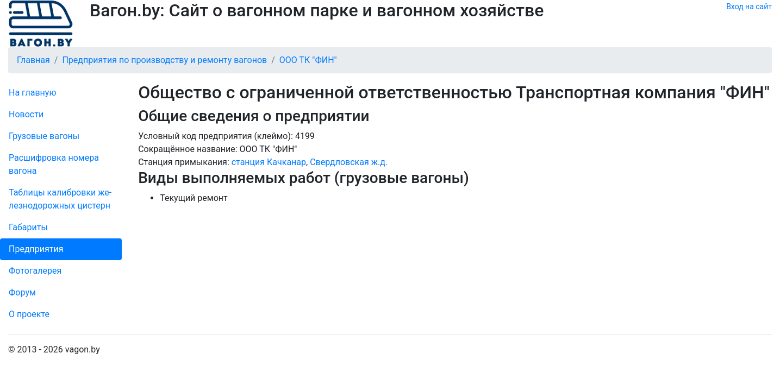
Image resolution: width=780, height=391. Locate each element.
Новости (26, 114)
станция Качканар (269, 162)
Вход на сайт (749, 6)
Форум (22, 292)
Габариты (28, 227)
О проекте (29, 314)
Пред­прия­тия (36, 249)
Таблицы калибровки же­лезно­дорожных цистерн (60, 199)
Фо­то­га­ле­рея (35, 271)
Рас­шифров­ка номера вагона (54, 164)
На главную (32, 92)
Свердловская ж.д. (349, 162)
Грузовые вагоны (44, 136)
